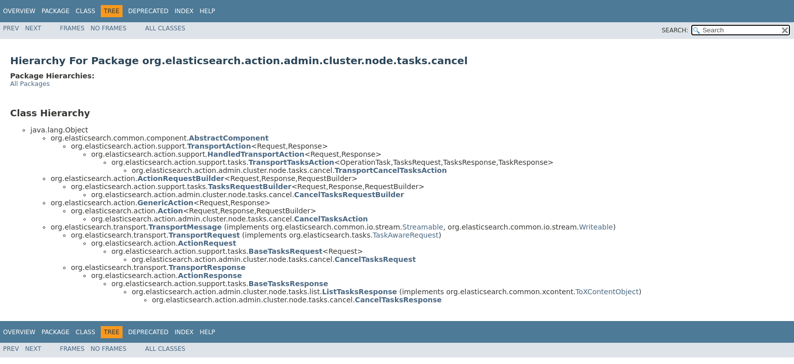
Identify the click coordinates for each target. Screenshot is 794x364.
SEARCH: (675, 30)
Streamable (423, 227)
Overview (19, 11)
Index (184, 11)
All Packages (30, 83)
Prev (11, 28)
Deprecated (148, 11)
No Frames (109, 28)
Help (207, 11)
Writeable (596, 227)
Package (55, 11)
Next (33, 28)
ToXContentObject (607, 292)
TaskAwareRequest (406, 235)
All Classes (165, 28)
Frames (72, 28)
